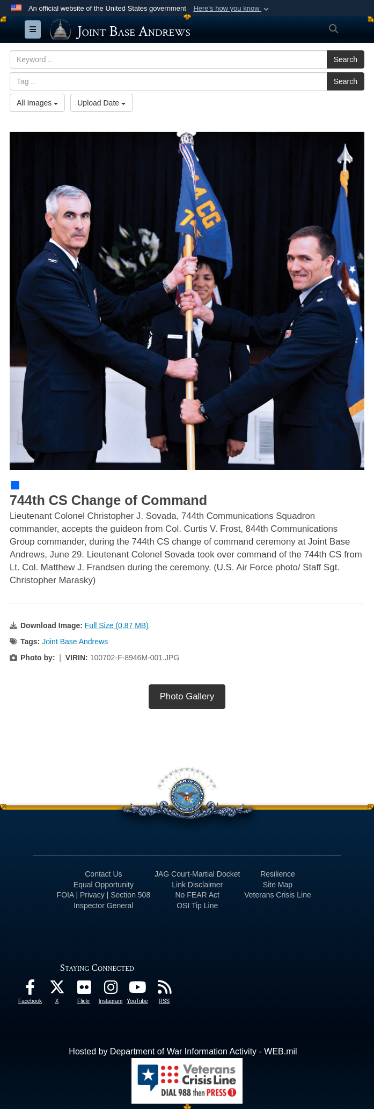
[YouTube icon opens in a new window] (137, 989)
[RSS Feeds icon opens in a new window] (164, 989)
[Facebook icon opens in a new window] (30, 989)
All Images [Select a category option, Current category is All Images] (37, 103)
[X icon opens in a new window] (56, 989)
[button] (232, 8)
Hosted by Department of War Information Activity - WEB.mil (183, 1051)
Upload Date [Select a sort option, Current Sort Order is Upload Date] (101, 103)
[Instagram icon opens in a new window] (110, 989)
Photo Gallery (187, 696)
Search (345, 59)
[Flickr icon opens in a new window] (83, 989)
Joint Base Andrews (75, 641)
